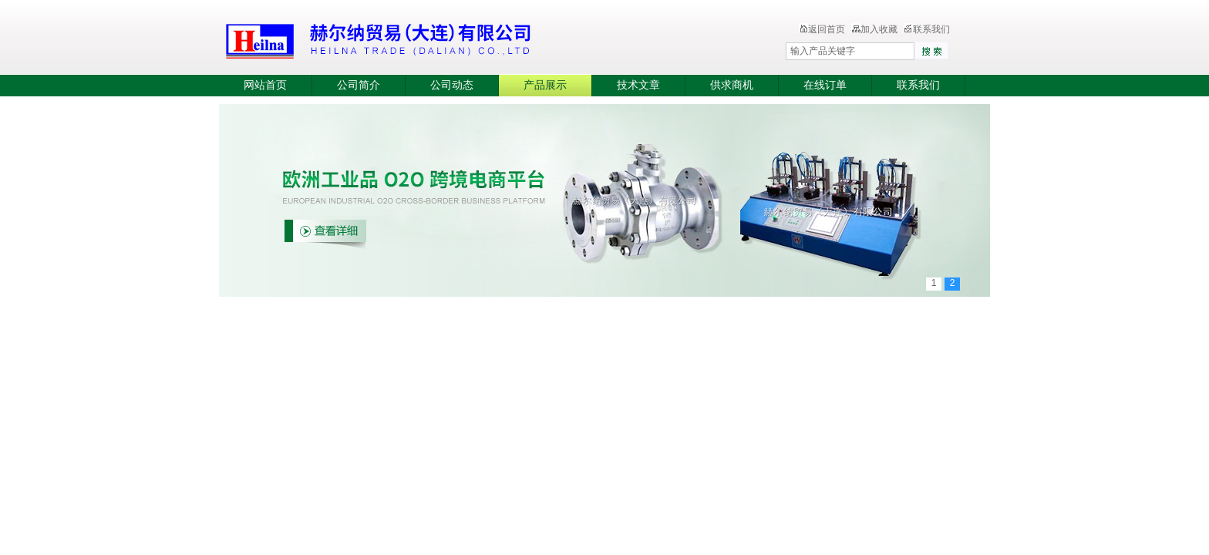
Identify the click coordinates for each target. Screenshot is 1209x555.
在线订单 (825, 85)
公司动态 (451, 85)
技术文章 (638, 85)
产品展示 (545, 85)
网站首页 (265, 85)
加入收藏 (874, 29)
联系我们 (927, 29)
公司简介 (358, 85)
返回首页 (822, 29)
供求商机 (731, 85)
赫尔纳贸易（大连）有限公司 (469, 38)
